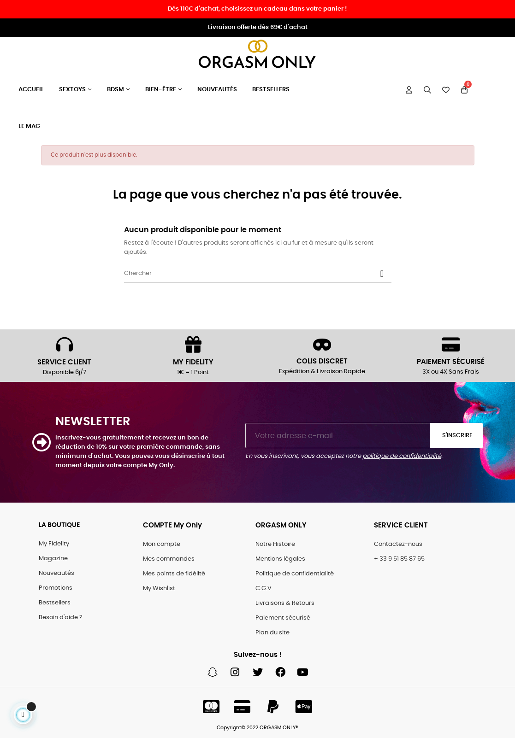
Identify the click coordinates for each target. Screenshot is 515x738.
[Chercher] (257, 273)
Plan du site (272, 633)
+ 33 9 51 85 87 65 (399, 559)
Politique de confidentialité (294, 574)
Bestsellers (55, 603)
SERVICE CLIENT (64, 362)
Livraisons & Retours (284, 603)
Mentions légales (280, 559)
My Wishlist (159, 589)
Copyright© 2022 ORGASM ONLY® (257, 727)
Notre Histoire (275, 544)
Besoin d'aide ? (61, 618)
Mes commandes (169, 559)
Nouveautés (56, 573)
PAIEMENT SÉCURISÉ (451, 361)
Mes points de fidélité (174, 574)
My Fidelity (54, 544)
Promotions (55, 588)
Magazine (53, 559)
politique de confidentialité (401, 456)
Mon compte (161, 544)
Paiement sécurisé (282, 618)
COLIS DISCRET (322, 361)
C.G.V (263, 589)
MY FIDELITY (193, 362)
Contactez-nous (398, 544)
